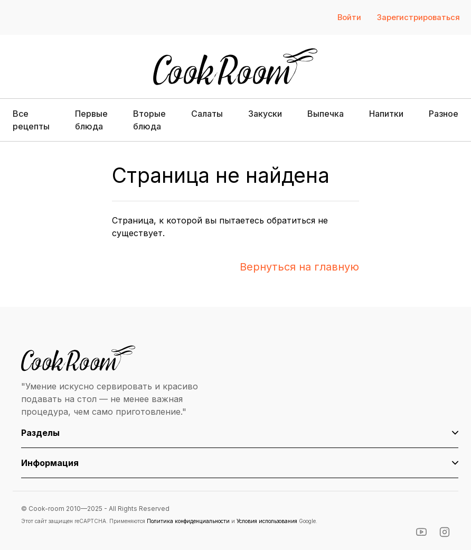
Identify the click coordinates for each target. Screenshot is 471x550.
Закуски (265, 113)
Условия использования (267, 521)
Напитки (386, 113)
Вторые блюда (149, 120)
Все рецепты (31, 120)
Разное (443, 113)
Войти (349, 17)
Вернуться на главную (299, 266)
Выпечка (325, 113)
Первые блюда (91, 120)
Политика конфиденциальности (188, 521)
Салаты (207, 113)
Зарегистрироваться (418, 17)
